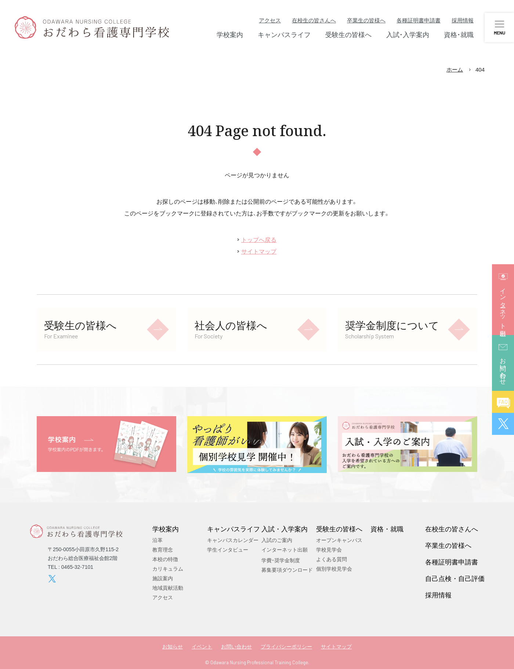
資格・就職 (386, 528)
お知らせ (172, 647)
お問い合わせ (236, 647)
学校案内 (165, 528)
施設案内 (162, 578)
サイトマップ (258, 251)
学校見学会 (329, 550)
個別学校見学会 (334, 569)
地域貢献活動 (167, 588)
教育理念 (162, 550)
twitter (52, 578)
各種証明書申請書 (419, 20)
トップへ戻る (258, 240)
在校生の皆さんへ (314, 20)
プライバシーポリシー (286, 647)
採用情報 (463, 20)
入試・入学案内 (284, 528)
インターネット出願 (284, 550)
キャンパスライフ (233, 528)
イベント (202, 647)
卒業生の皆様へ (366, 20)
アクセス (270, 20)
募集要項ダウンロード (287, 570)
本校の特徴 (165, 559)
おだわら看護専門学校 (92, 27)
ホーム (454, 69)
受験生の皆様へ (339, 528)
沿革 (157, 540)
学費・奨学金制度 (280, 560)
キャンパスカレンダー (232, 540)
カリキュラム (167, 569)
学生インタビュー (227, 550)
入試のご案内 (276, 540)
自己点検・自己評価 (455, 578)
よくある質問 (331, 559)
